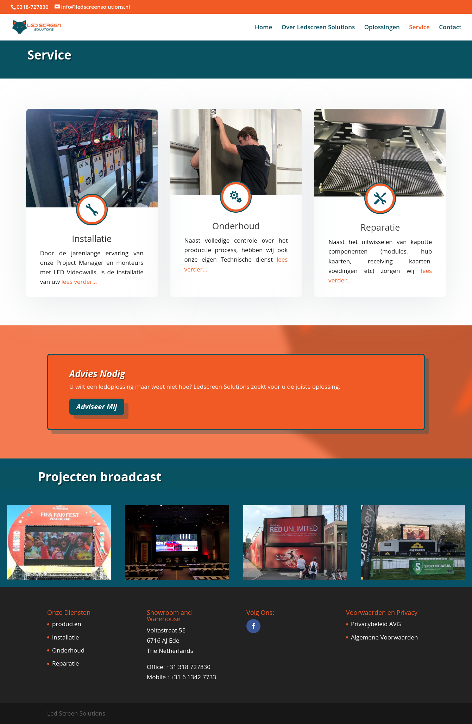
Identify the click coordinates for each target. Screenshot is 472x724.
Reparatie (380, 227)
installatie (65, 637)
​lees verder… (79, 281)
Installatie (92, 238)
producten (66, 624)
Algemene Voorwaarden (384, 637)
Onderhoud (236, 226)
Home (263, 28)
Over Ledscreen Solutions (318, 28)
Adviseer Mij (96, 406)
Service (419, 28)
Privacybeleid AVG (376, 624)
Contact (450, 28)
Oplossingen (382, 28)
